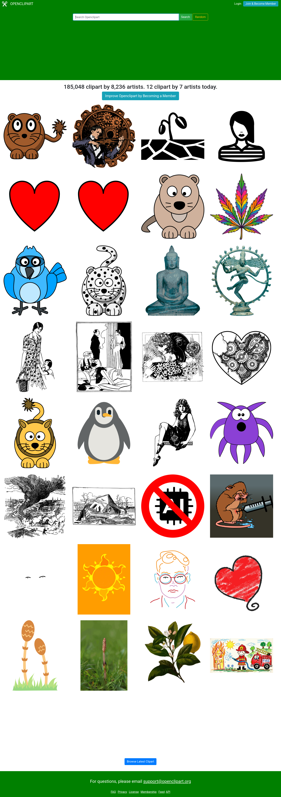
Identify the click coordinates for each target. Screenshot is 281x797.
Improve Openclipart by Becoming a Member (140, 96)
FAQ (113, 792)
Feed (161, 792)
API (168, 792)
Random (200, 17)
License (134, 792)
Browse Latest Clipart (140, 761)
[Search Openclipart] (126, 17)
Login (237, 3)
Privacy (122, 792)
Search (185, 17)
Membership (148, 792)
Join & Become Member (261, 3)
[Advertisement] (140, 50)
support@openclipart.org (167, 781)
